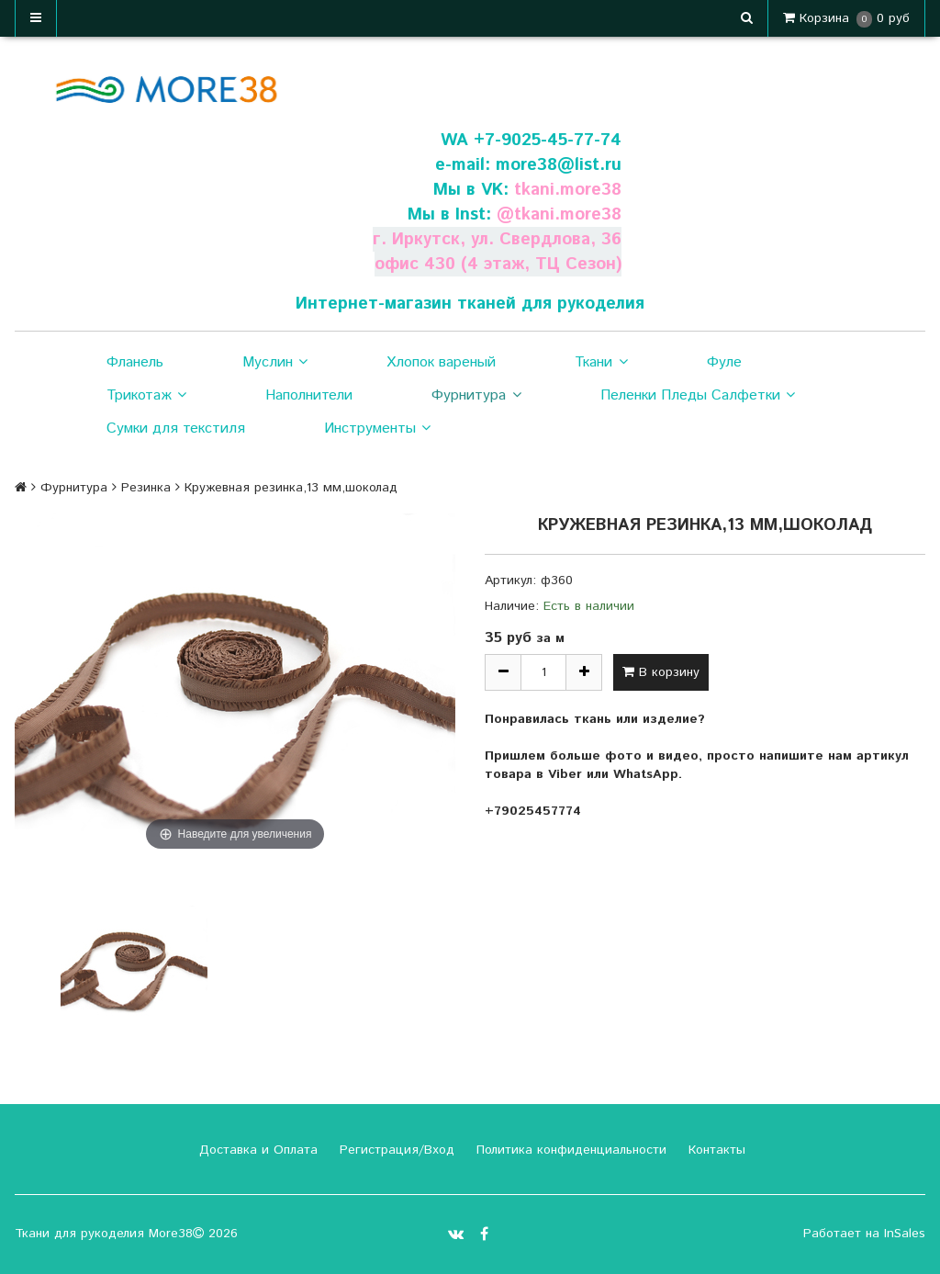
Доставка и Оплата (256, 1150)
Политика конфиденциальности (569, 1150)
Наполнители (308, 395)
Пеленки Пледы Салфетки (697, 395)
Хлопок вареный (441, 362)
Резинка (146, 488)
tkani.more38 (567, 189)
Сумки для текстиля (175, 428)
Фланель (134, 362)
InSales (904, 1233)
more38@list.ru (558, 164)
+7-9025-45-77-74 (547, 140)
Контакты (714, 1150)
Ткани (601, 362)
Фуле (724, 362)
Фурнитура (475, 395)
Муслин (275, 362)
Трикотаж (146, 395)
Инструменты (377, 428)
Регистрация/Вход (394, 1150)
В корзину (660, 672)
